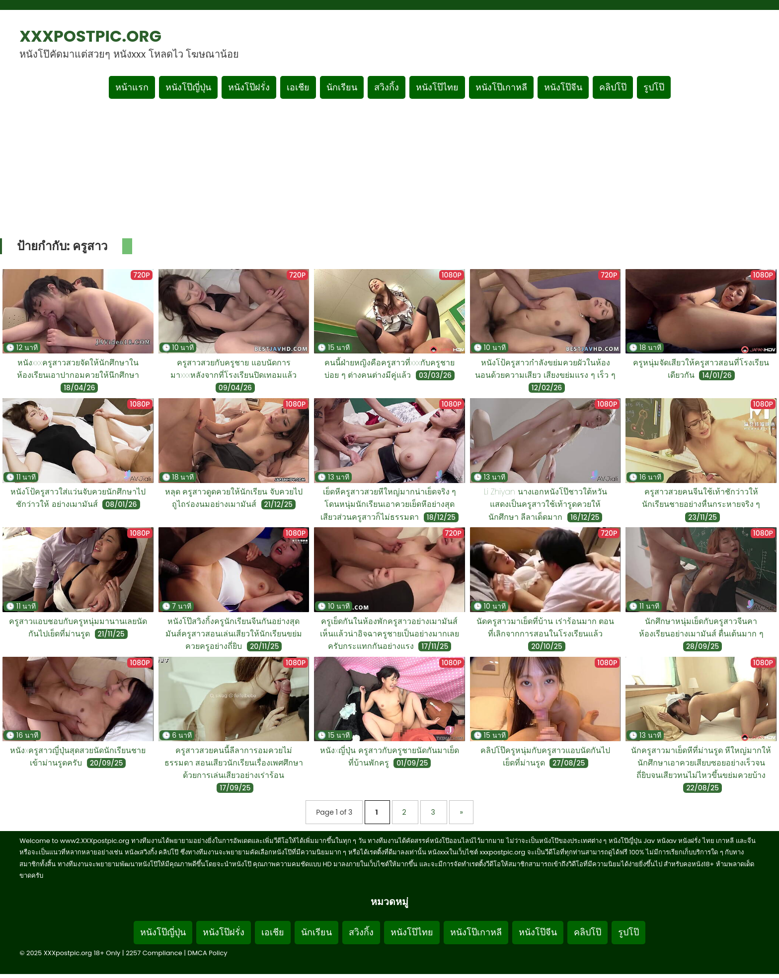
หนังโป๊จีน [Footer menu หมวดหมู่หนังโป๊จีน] (538, 932)
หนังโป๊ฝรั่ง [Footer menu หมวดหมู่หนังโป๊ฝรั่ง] (223, 932)
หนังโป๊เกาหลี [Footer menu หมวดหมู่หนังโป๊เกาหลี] (476, 932)
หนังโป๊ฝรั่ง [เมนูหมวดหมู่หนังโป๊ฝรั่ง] (249, 87)
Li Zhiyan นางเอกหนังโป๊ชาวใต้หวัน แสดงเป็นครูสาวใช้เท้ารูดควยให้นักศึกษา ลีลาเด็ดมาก (545, 504)
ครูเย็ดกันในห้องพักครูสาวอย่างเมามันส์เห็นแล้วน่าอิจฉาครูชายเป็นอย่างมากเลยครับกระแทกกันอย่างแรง (389, 634)
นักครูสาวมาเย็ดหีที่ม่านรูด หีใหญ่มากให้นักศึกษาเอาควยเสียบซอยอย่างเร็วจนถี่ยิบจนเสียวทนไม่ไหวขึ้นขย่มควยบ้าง (701, 763)
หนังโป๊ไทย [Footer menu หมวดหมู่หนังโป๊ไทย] (411, 932)
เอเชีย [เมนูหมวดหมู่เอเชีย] (298, 87)
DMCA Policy (208, 953)
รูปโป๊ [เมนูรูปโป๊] (653, 87)
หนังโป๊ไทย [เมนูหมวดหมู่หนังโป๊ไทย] (437, 87)
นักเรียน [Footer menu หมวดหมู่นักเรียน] (316, 932)
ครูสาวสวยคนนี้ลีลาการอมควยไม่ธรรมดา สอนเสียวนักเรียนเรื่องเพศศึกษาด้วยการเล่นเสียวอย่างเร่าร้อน (234, 763)
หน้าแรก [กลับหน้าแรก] (132, 87)
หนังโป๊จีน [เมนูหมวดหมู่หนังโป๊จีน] (563, 87)
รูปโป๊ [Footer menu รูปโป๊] (628, 932)
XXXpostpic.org (90, 36)
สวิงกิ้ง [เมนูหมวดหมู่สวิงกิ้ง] (386, 87)
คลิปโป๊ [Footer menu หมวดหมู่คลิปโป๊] (587, 932)
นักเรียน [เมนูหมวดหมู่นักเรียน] (341, 87)
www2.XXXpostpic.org (95, 840)
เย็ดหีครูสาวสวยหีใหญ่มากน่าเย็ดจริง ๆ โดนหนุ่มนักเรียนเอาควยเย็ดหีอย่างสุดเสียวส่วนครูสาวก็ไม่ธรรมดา (388, 504)
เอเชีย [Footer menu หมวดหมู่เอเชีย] (272, 932)
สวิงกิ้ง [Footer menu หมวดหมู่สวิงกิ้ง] (361, 932)
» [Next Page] (461, 812)
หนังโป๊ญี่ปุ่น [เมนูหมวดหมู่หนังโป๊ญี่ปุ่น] (188, 87)
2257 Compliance (154, 953)
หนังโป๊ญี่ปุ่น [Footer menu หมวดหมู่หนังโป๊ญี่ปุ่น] (163, 932)
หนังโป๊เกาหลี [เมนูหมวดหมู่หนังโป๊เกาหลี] (501, 87)
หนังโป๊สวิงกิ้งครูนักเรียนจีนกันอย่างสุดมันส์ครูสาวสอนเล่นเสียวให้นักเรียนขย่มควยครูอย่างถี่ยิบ (233, 634)
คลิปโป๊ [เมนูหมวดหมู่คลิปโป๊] (612, 87)
